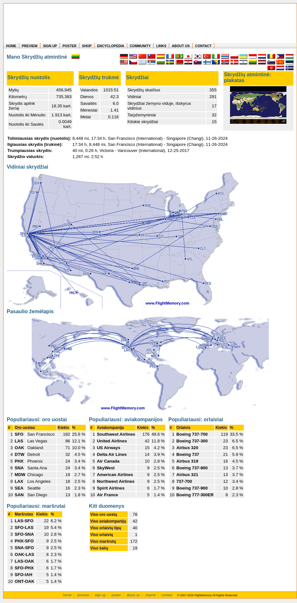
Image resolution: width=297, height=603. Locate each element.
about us (133, 595)
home (67, 595)
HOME (11, 46)
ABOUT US (181, 46)
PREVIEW (29, 46)
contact (166, 595)
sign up (100, 595)
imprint (150, 595)
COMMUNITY (140, 46)
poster (116, 595)
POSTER (69, 46)
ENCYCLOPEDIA (110, 46)
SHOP (87, 46)
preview (83, 595)
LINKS (161, 46)
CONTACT (203, 46)
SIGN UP (50, 46)
